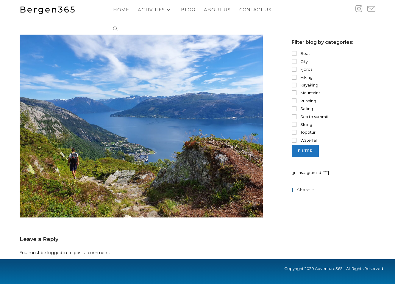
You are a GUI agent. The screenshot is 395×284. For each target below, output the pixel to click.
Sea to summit (310, 116)
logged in (57, 252)
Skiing (302, 124)
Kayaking (305, 85)
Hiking (302, 77)
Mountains (306, 92)
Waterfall (305, 140)
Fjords (302, 69)
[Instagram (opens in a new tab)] (359, 9)
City (300, 61)
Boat (301, 53)
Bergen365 (48, 9)
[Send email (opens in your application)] (371, 9)
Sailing (302, 108)
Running (304, 100)
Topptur (304, 132)
